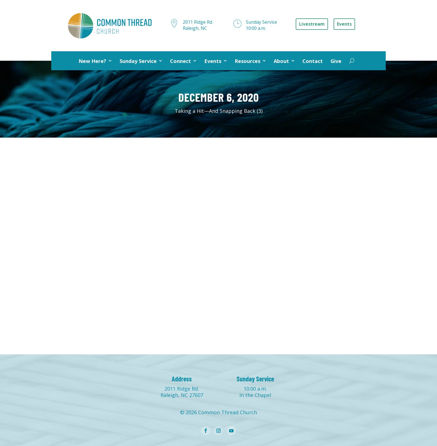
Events (212, 61)
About (281, 61)
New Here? (92, 61)
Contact (312, 61)
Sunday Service (138, 61)
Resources (247, 61)
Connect (180, 61)
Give (336, 61)
